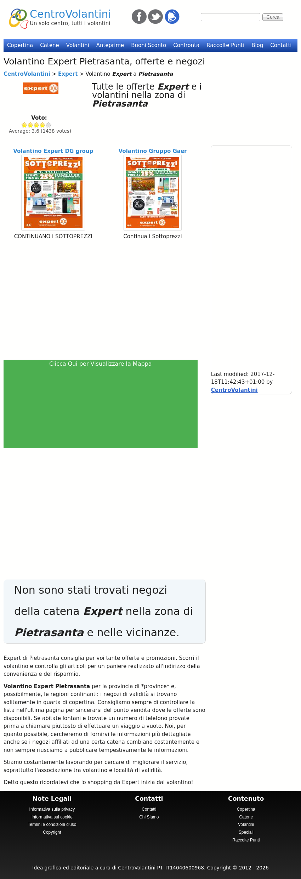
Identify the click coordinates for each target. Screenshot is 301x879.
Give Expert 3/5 (37, 124)
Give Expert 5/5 (49, 124)
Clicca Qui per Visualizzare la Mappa (100, 363)
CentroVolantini (70, 14)
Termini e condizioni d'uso (52, 824)
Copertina (20, 45)
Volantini (77, 45)
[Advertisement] (102, 299)
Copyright (52, 832)
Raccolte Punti (225, 45)
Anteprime (110, 45)
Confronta (186, 45)
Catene (49, 45)
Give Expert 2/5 (31, 124)
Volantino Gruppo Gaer (153, 151)
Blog (257, 45)
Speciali (246, 832)
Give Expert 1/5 (25, 124)
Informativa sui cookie (52, 817)
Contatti (280, 45)
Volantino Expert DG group (53, 151)
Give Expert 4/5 (43, 124)
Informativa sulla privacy (52, 809)
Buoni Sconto (148, 45)
